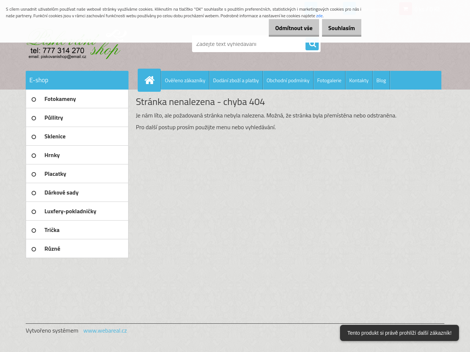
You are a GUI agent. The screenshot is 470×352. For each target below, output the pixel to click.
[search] (312, 44)
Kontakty (359, 80)
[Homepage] (152, 80)
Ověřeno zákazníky (185, 80)
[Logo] (76, 43)
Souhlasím (338, 27)
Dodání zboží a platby (236, 80)
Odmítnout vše (285, 27)
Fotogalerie (329, 80)
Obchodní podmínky (288, 80)
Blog (381, 80)
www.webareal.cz (105, 330)
